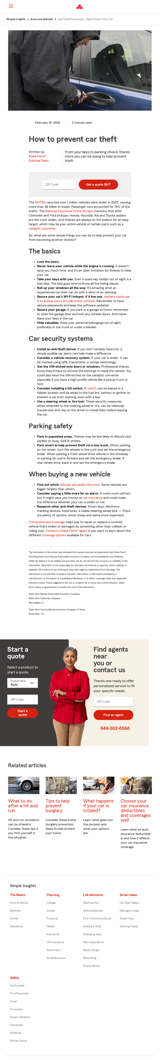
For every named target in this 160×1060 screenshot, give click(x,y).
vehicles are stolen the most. (80, 484)
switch (92, 388)
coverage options (54, 535)
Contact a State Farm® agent (66, 530)
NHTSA (40, 202)
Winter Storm (18, 1040)
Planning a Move (93, 942)
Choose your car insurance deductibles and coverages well (136, 811)
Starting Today (129, 926)
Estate (51, 910)
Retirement (54, 950)
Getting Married (93, 910)
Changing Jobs (92, 934)
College (51, 902)
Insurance (53, 934)
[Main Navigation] (10, 6)
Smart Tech (127, 918)
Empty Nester (91, 966)
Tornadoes (16, 1025)
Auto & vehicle (19, 902)
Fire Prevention (19, 993)
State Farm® (39, 158)
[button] (153, 6)
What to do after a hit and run (23, 806)
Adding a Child (92, 926)
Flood (13, 1001)
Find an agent (113, 715)
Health (51, 926)
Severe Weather (20, 1017)
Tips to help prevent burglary (58, 806)
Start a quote (23, 712)
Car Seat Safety (129, 902)
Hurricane (16, 1009)
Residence (16, 926)
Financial (52, 918)
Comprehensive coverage (47, 522)
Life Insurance (55, 942)
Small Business (56, 958)
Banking (15, 910)
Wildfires (15, 1033)
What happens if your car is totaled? (98, 806)
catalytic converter (42, 228)
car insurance (92, 497)
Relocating (89, 958)
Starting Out (91, 902)
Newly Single (91, 950)
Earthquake (17, 985)
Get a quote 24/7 (98, 184)
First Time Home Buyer (97, 918)
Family (14, 918)
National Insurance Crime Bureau (69, 211)
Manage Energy (129, 910)
